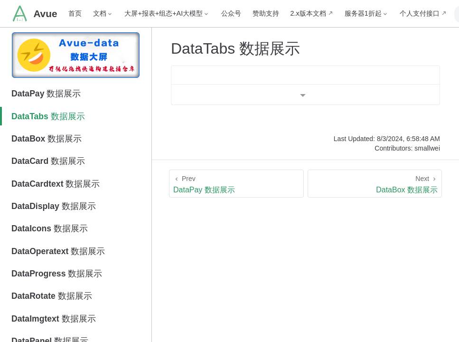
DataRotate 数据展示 (51, 296)
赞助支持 (249, 13)
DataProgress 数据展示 (56, 273)
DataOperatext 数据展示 (58, 251)
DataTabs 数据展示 (48, 116)
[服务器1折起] (350, 13)
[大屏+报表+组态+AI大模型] (150, 13)
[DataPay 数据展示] (236, 184)
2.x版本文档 (291, 13)
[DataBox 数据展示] (375, 184)
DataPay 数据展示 (46, 93)
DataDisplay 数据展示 (53, 206)
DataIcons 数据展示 (49, 228)
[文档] (86, 13)
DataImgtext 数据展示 (53, 318)
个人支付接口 (403, 13)
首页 (58, 13)
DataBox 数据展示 (46, 138)
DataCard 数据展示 (48, 161)
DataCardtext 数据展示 (55, 184)
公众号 (215, 13)
